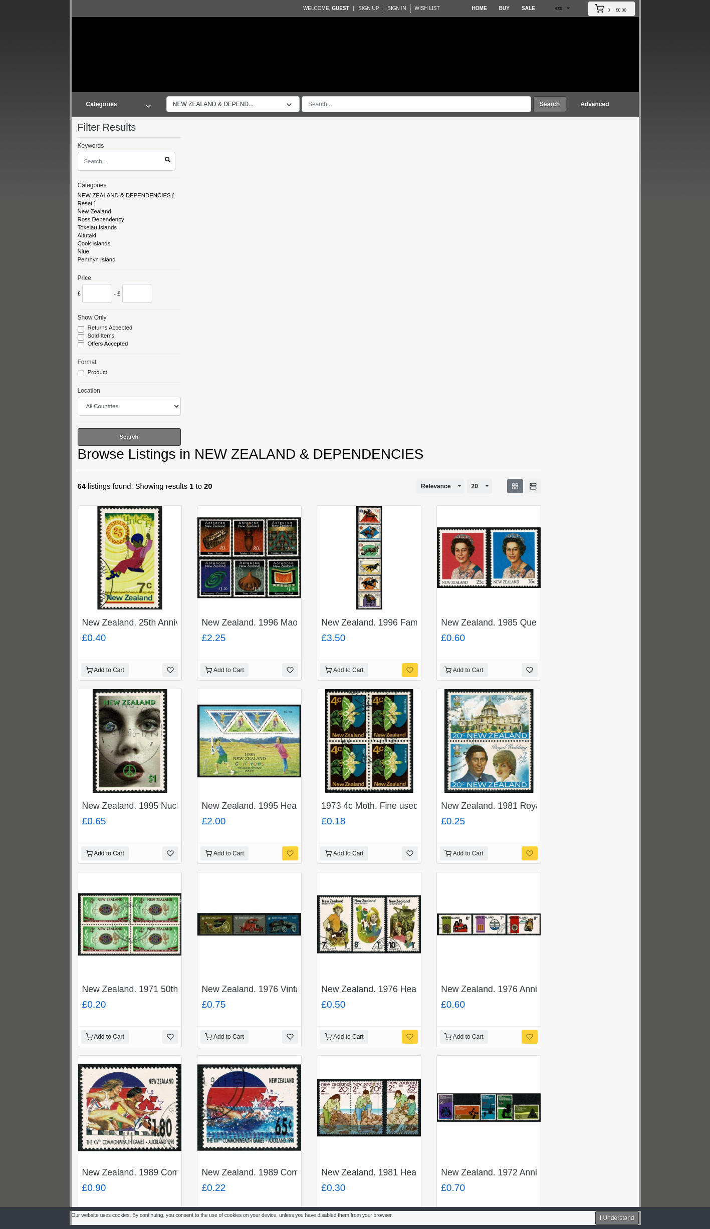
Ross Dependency (101, 219)
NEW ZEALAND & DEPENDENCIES (124, 195)
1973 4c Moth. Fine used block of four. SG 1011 (414, 806)
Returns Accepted (111, 328)
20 (474, 486)
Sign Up (368, 8)
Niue (83, 251)
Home (479, 8)
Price (84, 277)
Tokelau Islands (97, 227)
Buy (504, 8)
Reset (85, 203)
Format (87, 362)
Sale (528, 8)
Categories (92, 185)
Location (89, 390)
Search (550, 104)
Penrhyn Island (97, 259)
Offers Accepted (109, 344)
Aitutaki (87, 235)
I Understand (617, 1217)
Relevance (435, 486)
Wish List (427, 8)
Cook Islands (94, 243)
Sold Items (102, 336)
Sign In (396, 8)
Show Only (92, 317)
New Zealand (94, 211)
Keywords (91, 145)
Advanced (594, 104)
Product (98, 372)
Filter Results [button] (113, 127)
